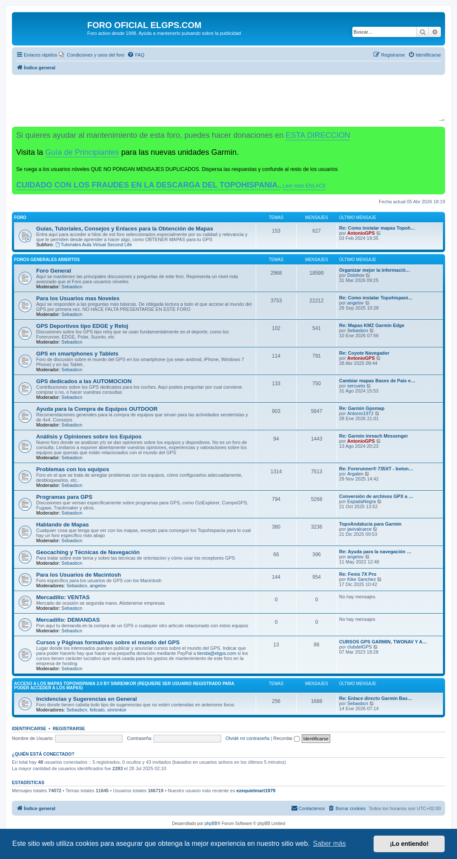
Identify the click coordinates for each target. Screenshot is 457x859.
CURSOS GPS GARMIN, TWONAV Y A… (383, 641)
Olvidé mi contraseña (247, 738)
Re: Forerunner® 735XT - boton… (376, 468)
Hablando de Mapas (62, 524)
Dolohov (355, 275)
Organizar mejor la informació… (374, 270)
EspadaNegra (361, 501)
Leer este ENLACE (304, 186)
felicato (97, 709)
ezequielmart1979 (255, 790)
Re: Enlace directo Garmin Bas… (375, 698)
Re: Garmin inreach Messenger (373, 435)
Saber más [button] (329, 843)
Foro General (53, 270)
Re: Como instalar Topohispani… (376, 297)
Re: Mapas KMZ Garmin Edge (371, 325)
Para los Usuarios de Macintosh (78, 575)
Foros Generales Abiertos (47, 259)
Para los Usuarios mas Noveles (78, 298)
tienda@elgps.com (216, 653)
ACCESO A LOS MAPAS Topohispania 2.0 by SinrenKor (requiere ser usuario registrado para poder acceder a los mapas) (124, 685)
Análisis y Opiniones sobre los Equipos (89, 436)
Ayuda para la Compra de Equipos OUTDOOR (96, 409)
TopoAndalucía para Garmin (370, 523)
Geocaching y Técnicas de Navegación (88, 552)
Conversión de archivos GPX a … (376, 496)
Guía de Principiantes (82, 152)
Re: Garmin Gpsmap (361, 408)
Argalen (355, 473)
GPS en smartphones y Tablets (77, 353)
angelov (355, 302)
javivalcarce (359, 529)
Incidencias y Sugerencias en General (86, 699)
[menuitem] (91, 55)
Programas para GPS (64, 497)
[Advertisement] (225, 100)
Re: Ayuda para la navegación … (375, 551)
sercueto (356, 385)
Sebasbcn (71, 286)
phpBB (211, 823)
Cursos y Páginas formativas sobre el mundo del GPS (108, 642)
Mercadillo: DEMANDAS (68, 620)
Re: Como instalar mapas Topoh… (377, 227)
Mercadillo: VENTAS (63, 597)
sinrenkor (116, 709)
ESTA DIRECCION (318, 135)
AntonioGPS (361, 233)
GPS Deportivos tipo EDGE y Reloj (82, 326)
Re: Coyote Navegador (364, 353)
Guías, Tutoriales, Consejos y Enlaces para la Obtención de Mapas (124, 228)
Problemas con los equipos (72, 469)
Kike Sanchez (361, 579)
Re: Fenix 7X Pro (357, 574)
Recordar (286, 738)
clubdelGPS (359, 646)
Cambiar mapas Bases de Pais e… (377, 380)
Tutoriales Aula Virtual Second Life (93, 244)
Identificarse (29, 728)
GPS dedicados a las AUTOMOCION (83, 381)
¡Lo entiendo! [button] (409, 843)
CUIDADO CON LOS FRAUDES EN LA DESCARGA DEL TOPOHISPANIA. (148, 185)
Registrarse (69, 728)
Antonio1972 (360, 413)
